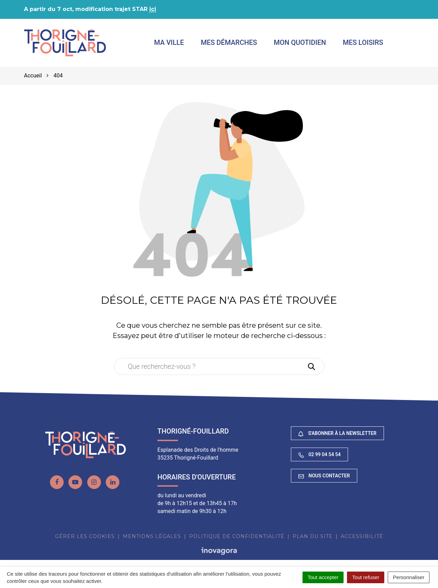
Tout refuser (365, 577)
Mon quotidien (300, 42)
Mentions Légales (152, 536)
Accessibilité (362, 536)
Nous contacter (324, 475)
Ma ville (169, 42)
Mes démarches (229, 42)
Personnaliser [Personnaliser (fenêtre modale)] (408, 577)
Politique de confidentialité (236, 536)
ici (152, 9)
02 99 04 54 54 (319, 455)
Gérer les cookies (85, 536)
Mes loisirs (363, 42)
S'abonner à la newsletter (337, 433)
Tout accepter (323, 577)
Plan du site (313, 536)
